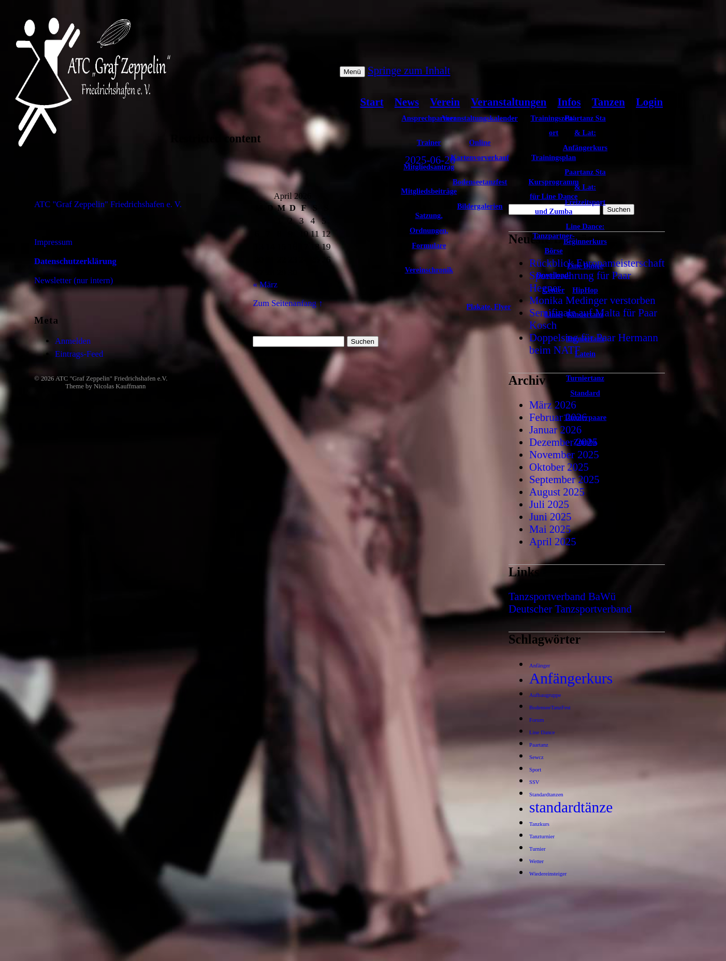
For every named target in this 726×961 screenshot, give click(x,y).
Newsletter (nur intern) (73, 280)
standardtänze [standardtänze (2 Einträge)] (571, 807)
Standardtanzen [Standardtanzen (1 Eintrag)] (546, 794)
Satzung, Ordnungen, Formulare (429, 230)
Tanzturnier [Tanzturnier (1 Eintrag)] (542, 836)
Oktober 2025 (559, 467)
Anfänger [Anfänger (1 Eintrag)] (539, 665)
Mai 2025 (550, 529)
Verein (445, 102)
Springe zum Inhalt (409, 70)
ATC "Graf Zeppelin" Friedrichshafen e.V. (111, 378)
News (407, 102)
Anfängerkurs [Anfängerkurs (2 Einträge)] (571, 678)
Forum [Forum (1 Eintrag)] (536, 720)
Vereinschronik (429, 270)
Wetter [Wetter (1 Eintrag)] (536, 861)
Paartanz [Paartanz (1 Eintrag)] (538, 745)
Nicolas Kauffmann (120, 386)
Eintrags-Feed (79, 354)
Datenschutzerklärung (75, 261)
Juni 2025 (550, 516)
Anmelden (73, 341)
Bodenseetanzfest (480, 182)
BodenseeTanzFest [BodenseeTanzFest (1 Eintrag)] (550, 707)
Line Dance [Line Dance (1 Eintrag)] (542, 732)
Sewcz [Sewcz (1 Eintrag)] (536, 757)
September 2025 (564, 479)
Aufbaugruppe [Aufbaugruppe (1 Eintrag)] (545, 695)
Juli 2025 (549, 504)
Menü (352, 72)
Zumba (585, 442)
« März (265, 284)
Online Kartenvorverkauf (480, 150)
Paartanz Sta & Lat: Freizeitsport (585, 187)
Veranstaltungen (508, 102)
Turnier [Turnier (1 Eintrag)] (537, 849)
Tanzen (608, 102)
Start (372, 102)
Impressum (53, 242)
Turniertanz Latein (585, 346)
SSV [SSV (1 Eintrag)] (534, 782)
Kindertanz (585, 314)
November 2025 (564, 454)
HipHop (585, 290)
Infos (569, 102)
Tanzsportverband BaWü (562, 596)
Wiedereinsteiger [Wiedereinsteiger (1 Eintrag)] (548, 874)
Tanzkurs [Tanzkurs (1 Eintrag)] (539, 824)
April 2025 (552, 541)
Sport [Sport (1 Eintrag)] (535, 770)
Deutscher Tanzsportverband (570, 609)
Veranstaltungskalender (480, 118)
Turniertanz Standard (585, 385)
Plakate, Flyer (489, 306)
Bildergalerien (480, 206)
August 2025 (557, 492)
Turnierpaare (585, 417)
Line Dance (585, 265)
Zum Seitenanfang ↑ (288, 303)
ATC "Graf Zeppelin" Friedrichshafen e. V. (108, 204)
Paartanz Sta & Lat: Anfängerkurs (585, 133)
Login (649, 102)
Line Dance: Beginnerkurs (585, 233)
